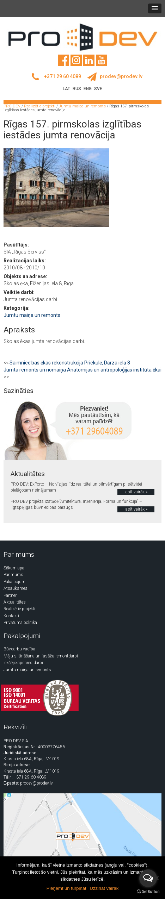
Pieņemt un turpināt (66, 888)
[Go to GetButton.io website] (148, 891)
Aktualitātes (15, 602)
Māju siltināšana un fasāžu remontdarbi (41, 656)
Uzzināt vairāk (104, 888)
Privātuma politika (20, 622)
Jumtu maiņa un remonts (32, 315)
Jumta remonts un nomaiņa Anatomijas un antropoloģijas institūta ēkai (82, 370)
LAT (66, 88)
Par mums (13, 574)
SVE (98, 88)
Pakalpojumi (15, 581)
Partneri (11, 595)
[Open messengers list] (148, 878)
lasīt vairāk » (135, 491)
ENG (88, 88)
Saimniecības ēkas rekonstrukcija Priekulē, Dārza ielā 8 (70, 363)
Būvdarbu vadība (19, 649)
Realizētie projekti (19, 608)
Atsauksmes (16, 588)
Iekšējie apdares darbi (23, 662)
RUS (77, 88)
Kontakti (11, 615)
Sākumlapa (14, 568)
